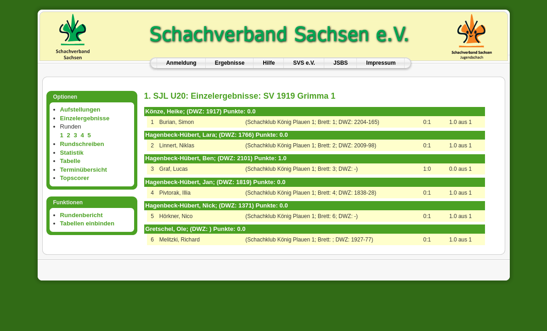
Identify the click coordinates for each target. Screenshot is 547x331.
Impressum (380, 63)
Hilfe (269, 63)
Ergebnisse (230, 63)
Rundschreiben (82, 143)
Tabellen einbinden (87, 223)
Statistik (72, 152)
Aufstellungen (80, 109)
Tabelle (70, 160)
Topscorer (75, 177)
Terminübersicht (83, 169)
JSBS (340, 63)
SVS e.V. (304, 63)
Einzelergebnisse (85, 118)
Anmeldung (181, 63)
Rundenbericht (81, 215)
